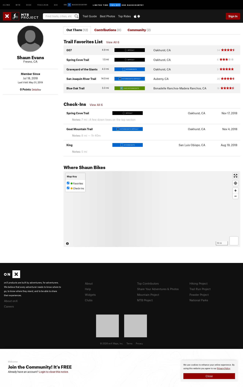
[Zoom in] (235, 190)
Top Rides (124, 16)
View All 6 (112, 42)
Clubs (88, 300)
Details (36, 89)
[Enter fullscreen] (235, 176)
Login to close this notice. (54, 371)
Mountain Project (148, 294)
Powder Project (199, 294)
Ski (56, 4)
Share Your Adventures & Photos (158, 289)
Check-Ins (75, 188)
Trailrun (42, 4)
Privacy (139, 343)
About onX (11, 301)
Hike (29, 4)
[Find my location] (235, 183)
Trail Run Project (200, 289)
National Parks (198, 300)
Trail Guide (90, 16)
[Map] (152, 209)
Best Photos (107, 16)
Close (209, 376)
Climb (6, 4)
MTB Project (145, 300)
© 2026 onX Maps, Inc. (111, 343)
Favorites (75, 183)
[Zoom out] (235, 196)
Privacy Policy (223, 368)
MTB (18, 4)
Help (88, 289)
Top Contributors (148, 283)
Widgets (90, 294)
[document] (209, 371)
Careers (9, 306)
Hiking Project (198, 283)
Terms (129, 343)
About (89, 283)
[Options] (234, 241)
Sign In (232, 16)
